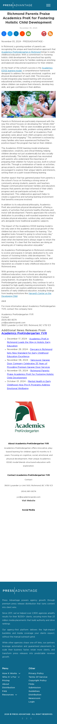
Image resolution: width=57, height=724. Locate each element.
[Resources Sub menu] (16, 695)
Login (32, 702)
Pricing (5, 680)
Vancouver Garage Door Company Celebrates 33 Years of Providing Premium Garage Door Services (28, 363)
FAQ (4, 691)
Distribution (8, 688)
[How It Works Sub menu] (19, 673)
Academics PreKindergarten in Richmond (21, 52)
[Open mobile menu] (48, 5)
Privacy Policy (36, 673)
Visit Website (28, 501)
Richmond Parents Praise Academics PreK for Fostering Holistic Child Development (30, 374)
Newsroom (34, 698)
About (5, 684)
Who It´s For (9, 677)
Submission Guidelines (35, 689)
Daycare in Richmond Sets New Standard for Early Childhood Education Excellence (29, 353)
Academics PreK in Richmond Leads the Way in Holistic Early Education (28, 342)
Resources (8, 695)
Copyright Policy (38, 680)
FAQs (31, 684)
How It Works (9, 673)
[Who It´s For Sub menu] (19, 677)
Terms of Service (38, 677)
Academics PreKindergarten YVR (24, 333)
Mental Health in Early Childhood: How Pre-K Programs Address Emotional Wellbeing (29, 385)
